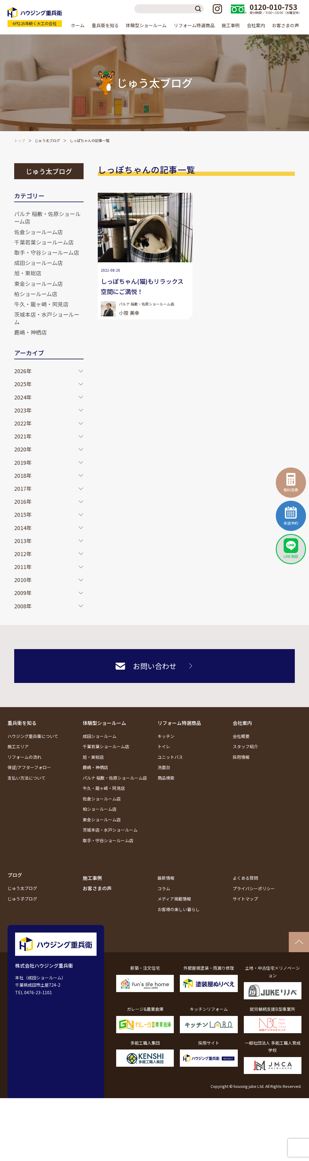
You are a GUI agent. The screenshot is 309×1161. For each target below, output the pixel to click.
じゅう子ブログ (22, 899)
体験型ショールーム (104, 722)
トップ (19, 140)
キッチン (166, 736)
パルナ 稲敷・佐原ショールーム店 (47, 217)
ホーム (77, 25)
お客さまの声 (285, 25)
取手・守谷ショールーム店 (46, 252)
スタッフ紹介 (245, 746)
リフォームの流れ (24, 757)
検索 (199, 8)
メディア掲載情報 (174, 899)
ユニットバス (170, 757)
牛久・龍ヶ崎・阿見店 (41, 304)
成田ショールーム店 (38, 263)
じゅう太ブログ (47, 140)
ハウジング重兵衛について (33, 736)
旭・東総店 (27, 273)
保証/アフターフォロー (29, 767)
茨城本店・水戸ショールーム (46, 318)
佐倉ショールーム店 (38, 232)
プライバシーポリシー (254, 888)
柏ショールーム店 (35, 294)
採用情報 (241, 757)
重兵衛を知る (22, 722)
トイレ (164, 746)
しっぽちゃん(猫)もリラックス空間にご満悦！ (142, 286)
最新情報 (166, 878)
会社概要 (241, 736)
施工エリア (18, 746)
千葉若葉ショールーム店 (44, 242)
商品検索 (166, 778)
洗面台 (164, 767)
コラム (164, 888)
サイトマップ (245, 899)
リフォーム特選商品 (179, 722)
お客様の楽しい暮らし (179, 909)
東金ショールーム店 (38, 283)
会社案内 (242, 722)
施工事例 (230, 25)
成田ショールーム (99, 736)
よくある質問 (245, 878)
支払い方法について (27, 778)
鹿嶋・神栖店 (30, 332)
